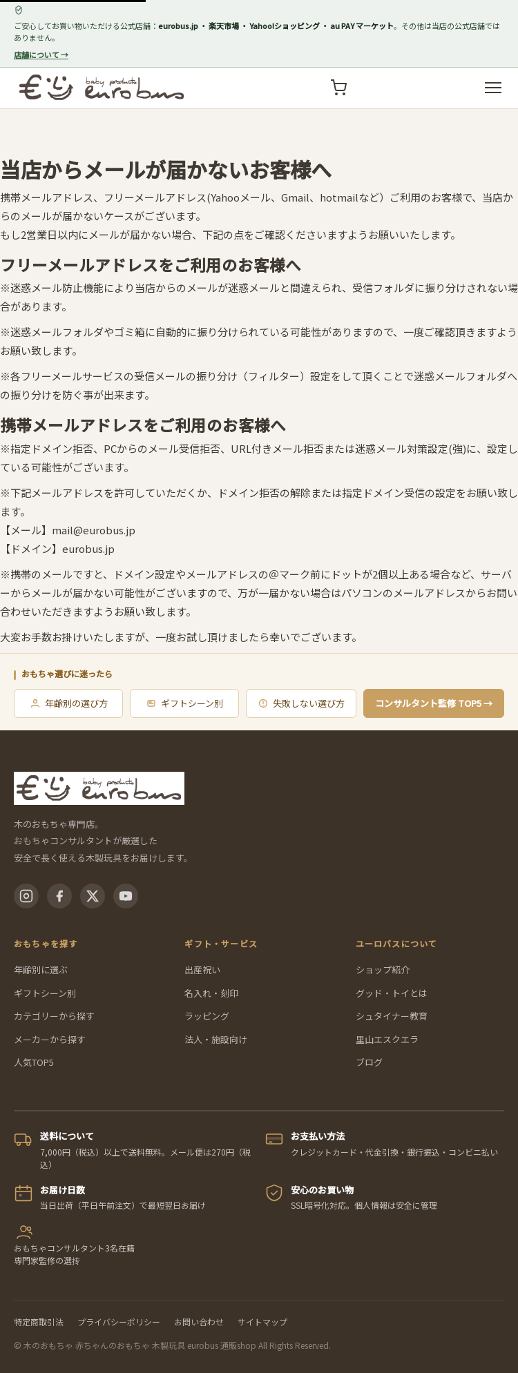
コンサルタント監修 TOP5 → (433, 703)
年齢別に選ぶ (41, 969)
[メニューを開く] (493, 87)
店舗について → (41, 54)
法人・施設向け (215, 1039)
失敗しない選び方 (301, 703)
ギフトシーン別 (184, 703)
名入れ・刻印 (211, 993)
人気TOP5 (34, 1062)
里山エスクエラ (387, 1039)
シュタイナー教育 (392, 1015)
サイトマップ (262, 1321)
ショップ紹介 (383, 969)
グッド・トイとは (392, 993)
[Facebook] (59, 896)
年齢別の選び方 (69, 703)
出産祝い (202, 969)
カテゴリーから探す (54, 1015)
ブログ (369, 1062)
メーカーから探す (50, 1039)
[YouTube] (125, 896)
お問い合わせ (199, 1321)
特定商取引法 (39, 1321)
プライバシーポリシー (118, 1321)
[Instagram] (26, 896)
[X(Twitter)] (92, 896)
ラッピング (206, 1015)
